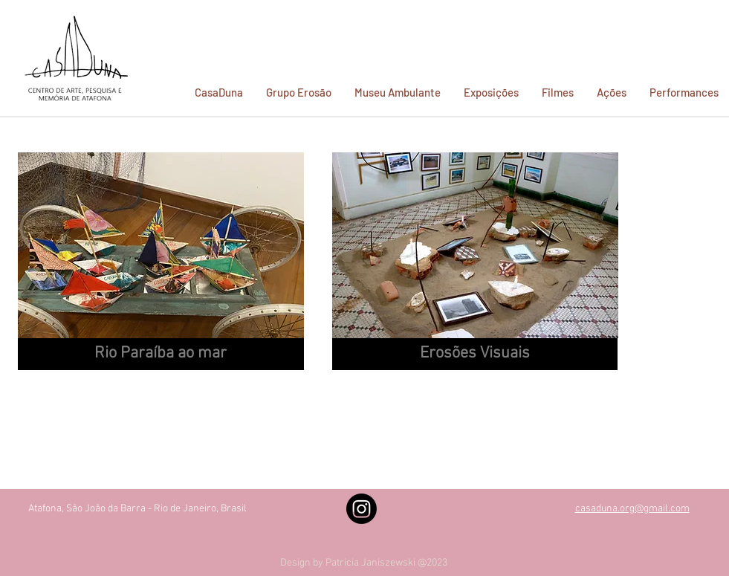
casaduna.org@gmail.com (632, 508)
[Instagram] (361, 509)
